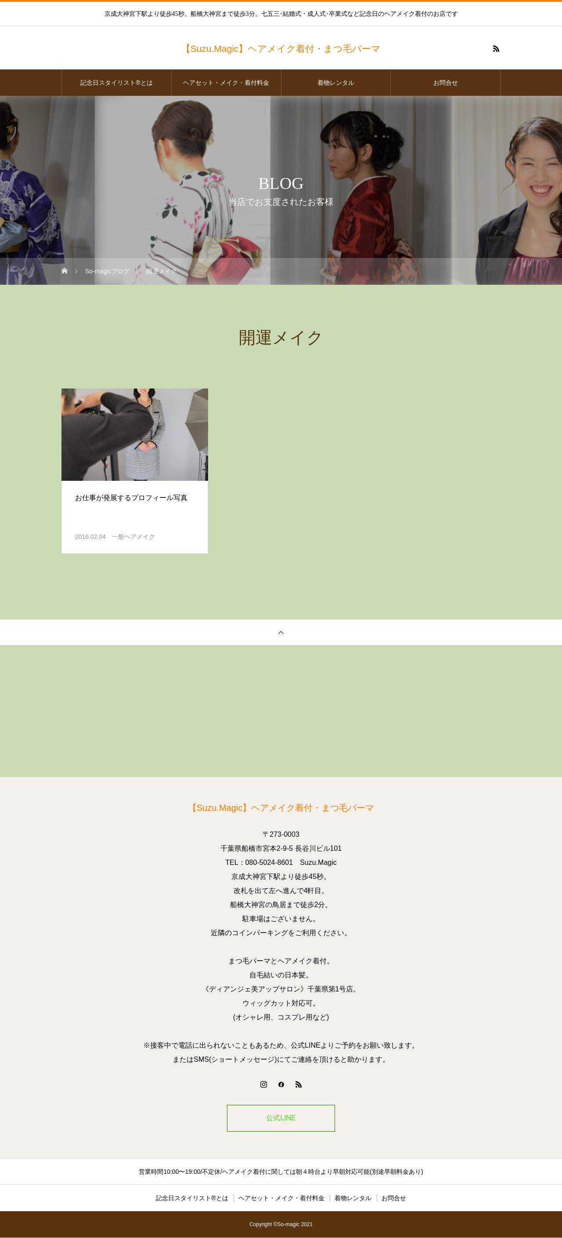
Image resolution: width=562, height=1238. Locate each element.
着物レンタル (335, 82)
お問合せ (445, 82)
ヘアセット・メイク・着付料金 (226, 82)
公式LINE (281, 1118)
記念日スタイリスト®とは (116, 82)
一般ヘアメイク (133, 536)
